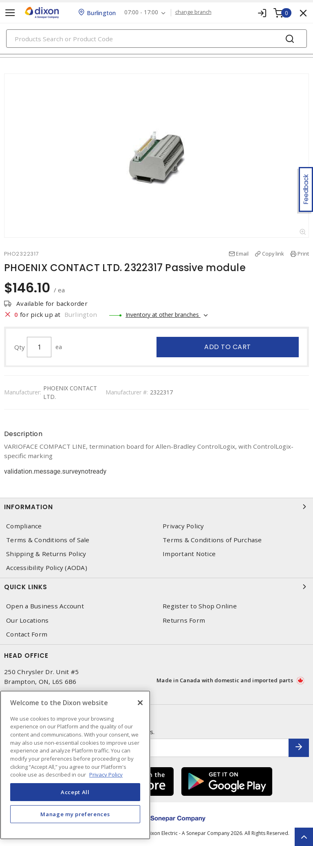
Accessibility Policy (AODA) (46, 568)
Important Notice (189, 554)
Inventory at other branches (163, 314)
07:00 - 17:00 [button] (141, 12)
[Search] (156, 38)
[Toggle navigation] (10, 13)
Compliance (24, 526)
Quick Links (156, 586)
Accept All (75, 792)
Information (156, 506)
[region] (75, 764)
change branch (193, 12)
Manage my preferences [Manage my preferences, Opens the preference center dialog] (75, 814)
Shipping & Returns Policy (46, 554)
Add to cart (227, 347)
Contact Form (26, 634)
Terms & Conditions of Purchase (212, 540)
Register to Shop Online (200, 606)
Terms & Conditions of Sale (48, 540)
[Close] (140, 703)
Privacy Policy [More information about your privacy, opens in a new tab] (106, 774)
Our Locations (27, 620)
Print (303, 253)
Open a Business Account (45, 606)
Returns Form (184, 620)
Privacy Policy (183, 526)
